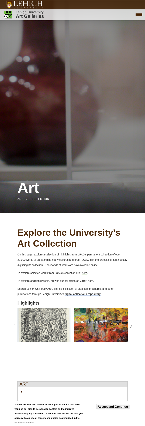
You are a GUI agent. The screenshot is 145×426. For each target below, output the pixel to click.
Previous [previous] (14, 324)
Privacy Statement (24, 422)
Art (20, 198)
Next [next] (130, 324)
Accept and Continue (113, 406)
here (84, 272)
